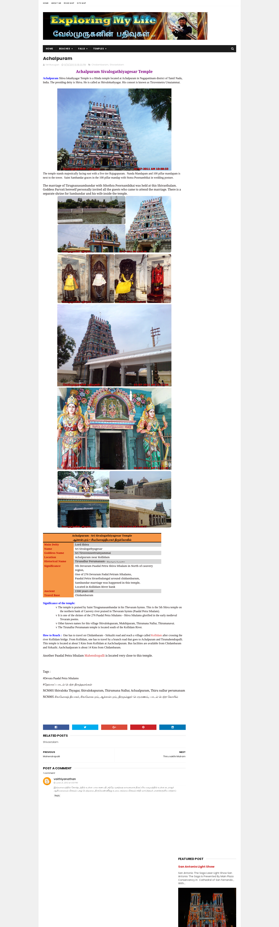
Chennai (219, 303)
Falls (81, 48)
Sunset (184, 384)
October (191, 465)
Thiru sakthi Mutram (198, 474)
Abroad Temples (189, 296)
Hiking (204, 328)
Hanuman (185, 328)
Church (211, 309)
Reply (57, 822)
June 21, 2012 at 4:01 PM (67, 806)
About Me (56, 3)
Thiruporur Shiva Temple (213, 207)
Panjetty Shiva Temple (211, 223)
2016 (185, 426)
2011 (185, 451)
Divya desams (213, 315)
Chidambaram (100, 65)
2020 (185, 407)
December (192, 455)
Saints (220, 371)
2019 (185, 412)
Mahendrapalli (95, 672)
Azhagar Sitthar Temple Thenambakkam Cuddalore (215, 241)
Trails (223, 384)
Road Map (69, 3)
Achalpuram (192, 479)
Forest (200, 321)
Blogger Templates (88, 922)
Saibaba (201, 371)
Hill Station (186, 334)
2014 (185, 436)
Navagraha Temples (191, 365)
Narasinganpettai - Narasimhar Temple (210, 258)
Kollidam (156, 652)
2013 (185, 441)
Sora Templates (65, 922)
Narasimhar (186, 359)
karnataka (210, 340)
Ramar (183, 371)
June (188, 490)
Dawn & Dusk (187, 315)
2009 (185, 496)
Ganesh (219, 321)
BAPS (182, 303)
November (192, 460)
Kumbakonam (206, 346)
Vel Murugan (71, 897)
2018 (185, 417)
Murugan (201, 353)
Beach (199, 303)
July (188, 485)
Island (222, 334)
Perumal (217, 365)
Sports (209, 378)
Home (46, 3)
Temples (98, 48)
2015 (185, 431)
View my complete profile (75, 902)
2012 (185, 446)
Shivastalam (117, 65)
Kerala (183, 346)
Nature (206, 359)
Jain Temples (187, 340)
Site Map (81, 3)
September (193, 470)
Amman (214, 296)
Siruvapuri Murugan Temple (215, 272)
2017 (185, 422)
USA (182, 390)
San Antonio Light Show (196, 66)
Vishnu (201, 390)
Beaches (64, 48)
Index (206, 334)
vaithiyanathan (65, 802)
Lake (182, 353)
